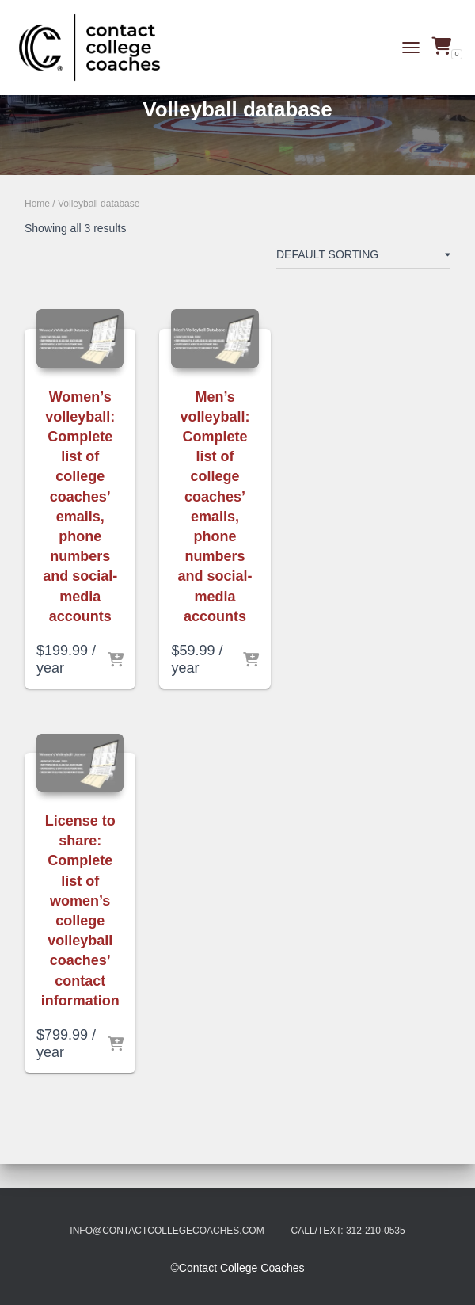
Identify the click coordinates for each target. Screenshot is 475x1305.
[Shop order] (363, 257)
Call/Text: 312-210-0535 (348, 1230)
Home (37, 203)
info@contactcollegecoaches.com (167, 1230)
